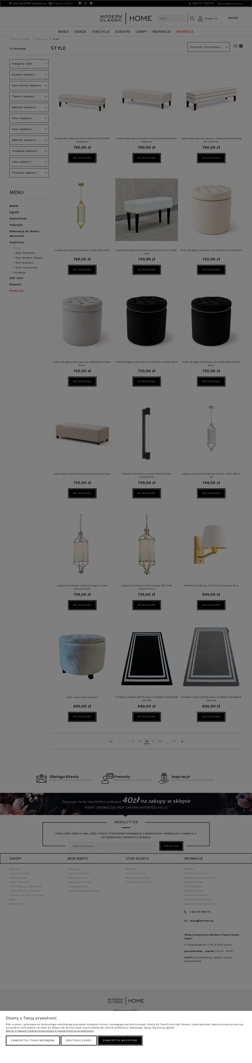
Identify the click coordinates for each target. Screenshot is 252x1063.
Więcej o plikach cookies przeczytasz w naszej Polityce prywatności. (50, 1031)
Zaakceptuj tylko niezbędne (33, 1040)
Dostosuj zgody (79, 1040)
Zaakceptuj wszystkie (120, 1040)
